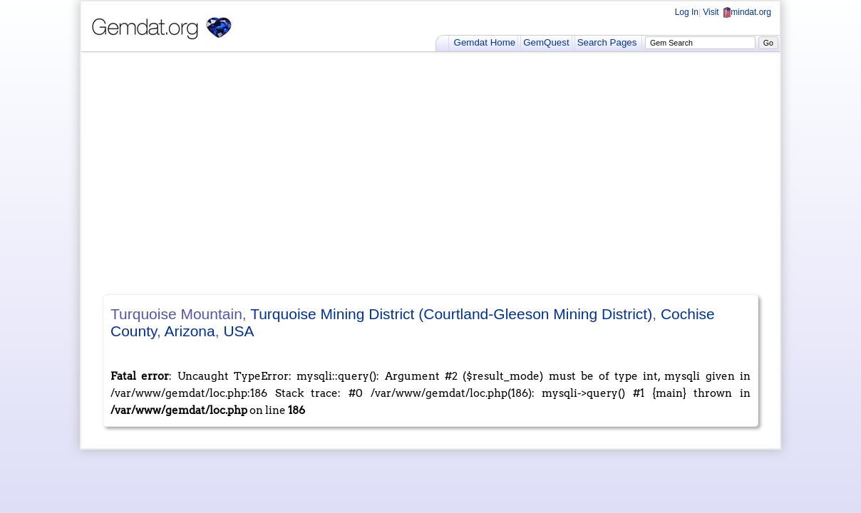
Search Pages (607, 42)
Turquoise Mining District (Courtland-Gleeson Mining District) (451, 314)
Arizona (190, 331)
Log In (686, 12)
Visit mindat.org (737, 12)
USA (238, 331)
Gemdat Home (485, 42)
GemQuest (546, 42)
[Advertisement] (430, 173)
